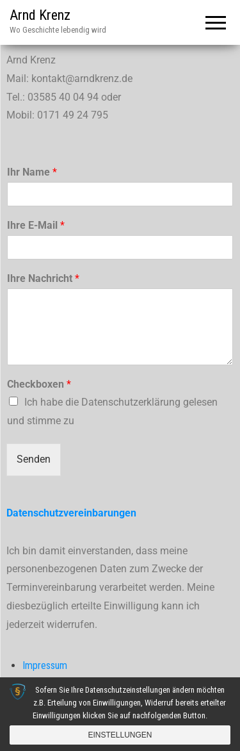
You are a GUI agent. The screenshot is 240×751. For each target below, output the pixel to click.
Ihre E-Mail (36, 225)
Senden (34, 459)
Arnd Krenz (40, 15)
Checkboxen (39, 384)
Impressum (44, 665)
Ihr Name (32, 172)
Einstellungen (120, 734)
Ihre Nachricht (43, 278)
